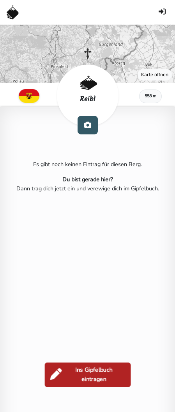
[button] (88, 54)
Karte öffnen (154, 74)
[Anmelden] (162, 12)
